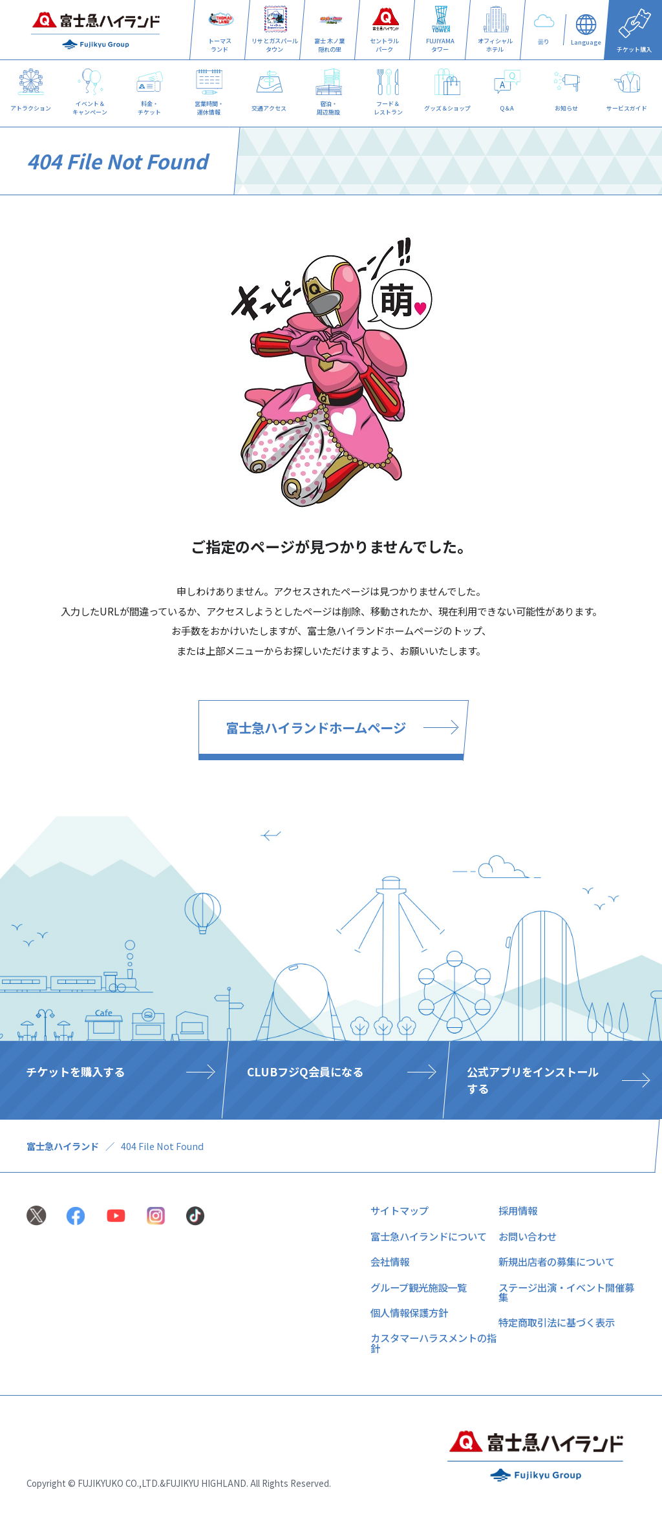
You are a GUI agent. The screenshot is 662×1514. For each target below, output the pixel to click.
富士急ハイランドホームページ (316, 727)
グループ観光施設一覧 (418, 1287)
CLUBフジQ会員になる (304, 1071)
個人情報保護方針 (409, 1312)
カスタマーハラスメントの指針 (433, 1342)
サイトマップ (399, 1210)
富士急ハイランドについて (428, 1236)
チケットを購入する (75, 1071)
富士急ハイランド (63, 1146)
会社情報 (389, 1261)
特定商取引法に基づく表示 (556, 1322)
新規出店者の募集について (556, 1261)
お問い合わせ (527, 1236)
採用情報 (517, 1210)
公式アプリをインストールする (533, 1079)
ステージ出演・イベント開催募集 (566, 1292)
